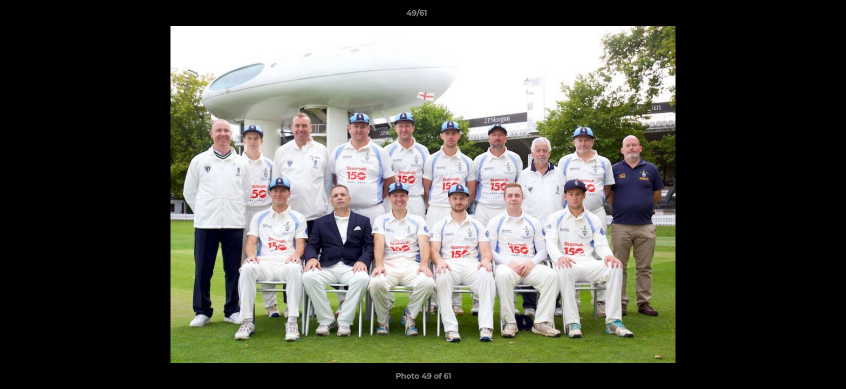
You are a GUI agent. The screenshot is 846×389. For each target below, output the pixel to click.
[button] (800, 16)
